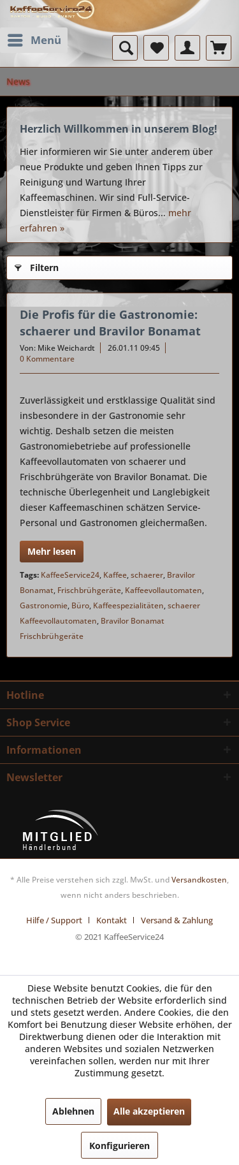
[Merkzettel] (156, 48)
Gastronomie (44, 605)
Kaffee (115, 574)
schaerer (147, 574)
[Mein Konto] (187, 48)
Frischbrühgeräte (89, 590)
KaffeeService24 (70, 574)
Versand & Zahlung (177, 920)
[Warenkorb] (218, 48)
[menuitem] (34, 40)
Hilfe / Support (54, 920)
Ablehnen (73, 1111)
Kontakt (111, 920)
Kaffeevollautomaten (163, 590)
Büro (80, 605)
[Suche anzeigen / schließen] (125, 48)
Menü (34, 38)
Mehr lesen (51, 551)
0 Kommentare (47, 358)
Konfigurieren (119, 1145)
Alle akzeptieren (149, 1111)
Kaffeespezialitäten (128, 605)
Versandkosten (199, 879)
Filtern (37, 266)
